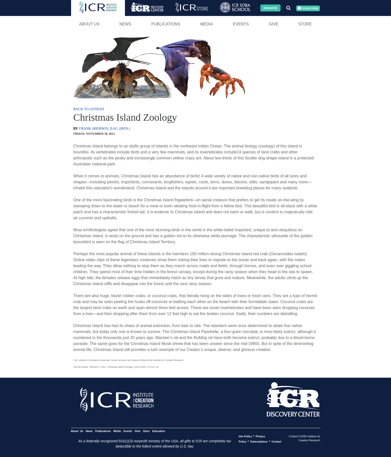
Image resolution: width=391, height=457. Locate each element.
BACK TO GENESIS (88, 109)
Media (206, 24)
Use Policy (245, 436)
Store (305, 24)
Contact (276, 441)
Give (273, 24)
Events (241, 24)
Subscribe (307, 8)
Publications (165, 24)
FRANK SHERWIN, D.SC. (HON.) (104, 128)
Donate (270, 8)
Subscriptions (259, 441)
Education (158, 430)
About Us (89, 24)
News (125, 24)
